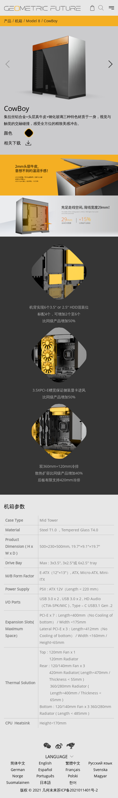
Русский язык (100, 763)
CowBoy (50, 20)
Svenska (100, 769)
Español (45, 769)
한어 (73, 782)
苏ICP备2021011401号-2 (77, 790)
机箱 (18, 20)
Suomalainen (17, 782)
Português (45, 775)
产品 (7, 20)
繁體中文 (73, 763)
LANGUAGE (56, 757)
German (18, 769)
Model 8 (33, 20)
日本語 (45, 782)
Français (73, 769)
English (45, 763)
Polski (73, 775)
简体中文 (17, 763)
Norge (17, 775)
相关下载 (12, 143)
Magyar (100, 775)
